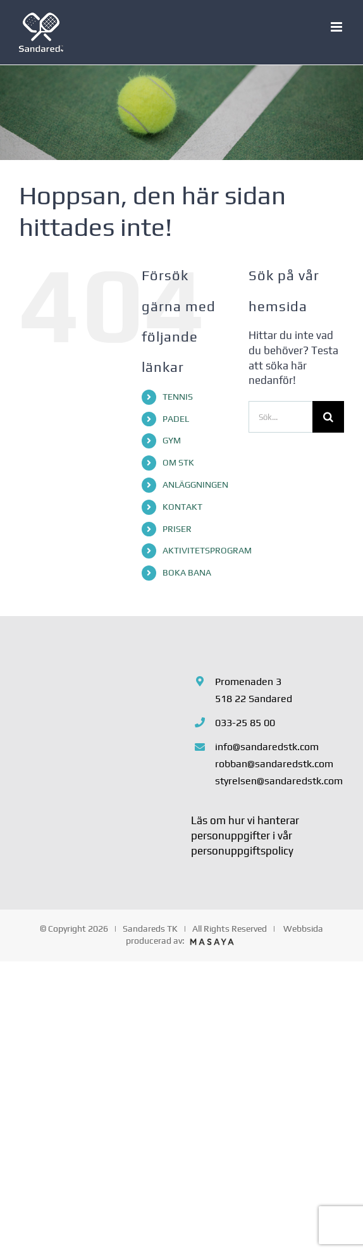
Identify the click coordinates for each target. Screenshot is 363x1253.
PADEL (176, 419)
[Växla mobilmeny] (337, 27)
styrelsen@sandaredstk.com (279, 781)
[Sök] (328, 417)
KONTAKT (182, 507)
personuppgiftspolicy (242, 850)
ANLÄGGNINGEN (195, 484)
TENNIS (178, 397)
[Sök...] (280, 417)
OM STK (178, 462)
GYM (172, 440)
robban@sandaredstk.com (274, 764)
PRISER (177, 529)
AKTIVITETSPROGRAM (207, 550)
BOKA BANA (187, 572)
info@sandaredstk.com (267, 747)
